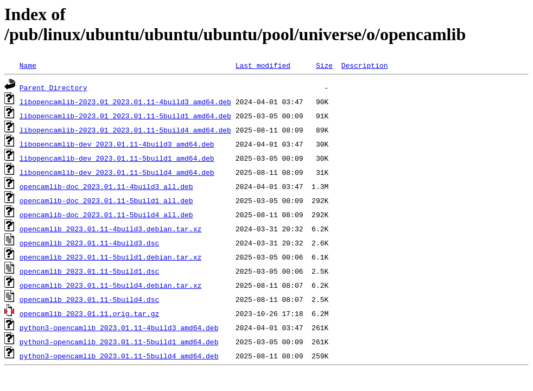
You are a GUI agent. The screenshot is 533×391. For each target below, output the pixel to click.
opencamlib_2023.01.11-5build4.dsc (89, 299)
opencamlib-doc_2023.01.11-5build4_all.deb (106, 214)
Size (324, 65)
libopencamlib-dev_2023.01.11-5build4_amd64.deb (117, 172)
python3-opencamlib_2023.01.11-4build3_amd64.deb (119, 327)
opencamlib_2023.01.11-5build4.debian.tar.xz (110, 285)
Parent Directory (53, 87)
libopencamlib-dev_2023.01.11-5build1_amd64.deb (117, 158)
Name (28, 65)
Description (364, 65)
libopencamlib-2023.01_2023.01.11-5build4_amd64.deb (125, 130)
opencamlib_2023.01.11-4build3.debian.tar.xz (110, 229)
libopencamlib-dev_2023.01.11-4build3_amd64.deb (117, 144)
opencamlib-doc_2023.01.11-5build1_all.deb (106, 200)
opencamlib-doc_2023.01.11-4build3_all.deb (106, 186)
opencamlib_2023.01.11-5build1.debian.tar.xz (110, 257)
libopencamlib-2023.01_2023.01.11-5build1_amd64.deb (125, 116)
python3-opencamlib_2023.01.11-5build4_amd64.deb (119, 356)
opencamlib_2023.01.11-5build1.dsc (89, 271)
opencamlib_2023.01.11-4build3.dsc (89, 243)
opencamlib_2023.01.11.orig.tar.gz (89, 313)
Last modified (263, 65)
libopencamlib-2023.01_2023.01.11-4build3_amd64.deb (125, 101)
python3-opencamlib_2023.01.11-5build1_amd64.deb (119, 341)
